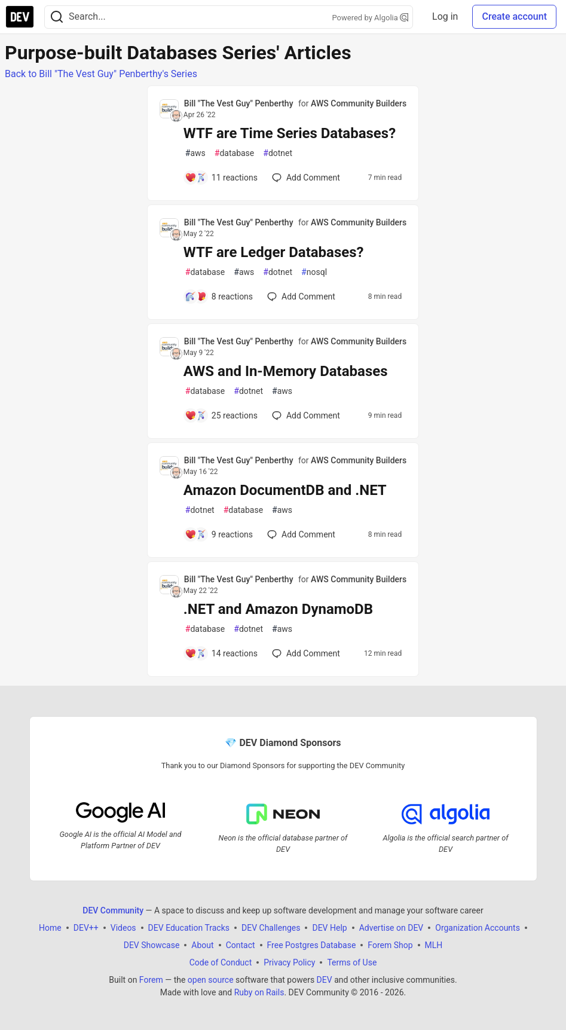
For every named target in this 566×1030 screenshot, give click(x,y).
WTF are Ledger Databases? (273, 252)
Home (50, 928)
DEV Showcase (152, 945)
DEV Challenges (270, 928)
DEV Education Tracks (189, 928)
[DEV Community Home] (20, 17)
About (202, 945)
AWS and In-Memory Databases (285, 371)
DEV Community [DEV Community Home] (112, 910)
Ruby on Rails (259, 992)
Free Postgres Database (311, 945)
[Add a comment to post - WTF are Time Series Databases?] (221, 177)
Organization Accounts (477, 928)
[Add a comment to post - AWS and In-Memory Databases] (221, 415)
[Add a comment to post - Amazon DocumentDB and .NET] (219, 534)
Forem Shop (390, 945)
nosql (314, 272)
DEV (324, 980)
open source (211, 980)
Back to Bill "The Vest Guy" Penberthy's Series (101, 74)
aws (195, 153)
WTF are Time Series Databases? (289, 133)
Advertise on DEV (391, 928)
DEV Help (329, 928)
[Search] (57, 17)
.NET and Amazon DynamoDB (278, 609)
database (234, 153)
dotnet (277, 153)
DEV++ (86, 928)
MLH (434, 945)
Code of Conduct (220, 962)
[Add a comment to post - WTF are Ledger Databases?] (219, 296)
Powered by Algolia (370, 17)
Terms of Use (352, 962)
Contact (240, 945)
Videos (123, 928)
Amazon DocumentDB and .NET (285, 490)
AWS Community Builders (358, 103)
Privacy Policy (289, 962)
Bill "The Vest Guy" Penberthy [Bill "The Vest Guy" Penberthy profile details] (238, 103)
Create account (514, 16)
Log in (445, 16)
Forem (151, 980)
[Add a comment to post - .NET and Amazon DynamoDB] (221, 653)
